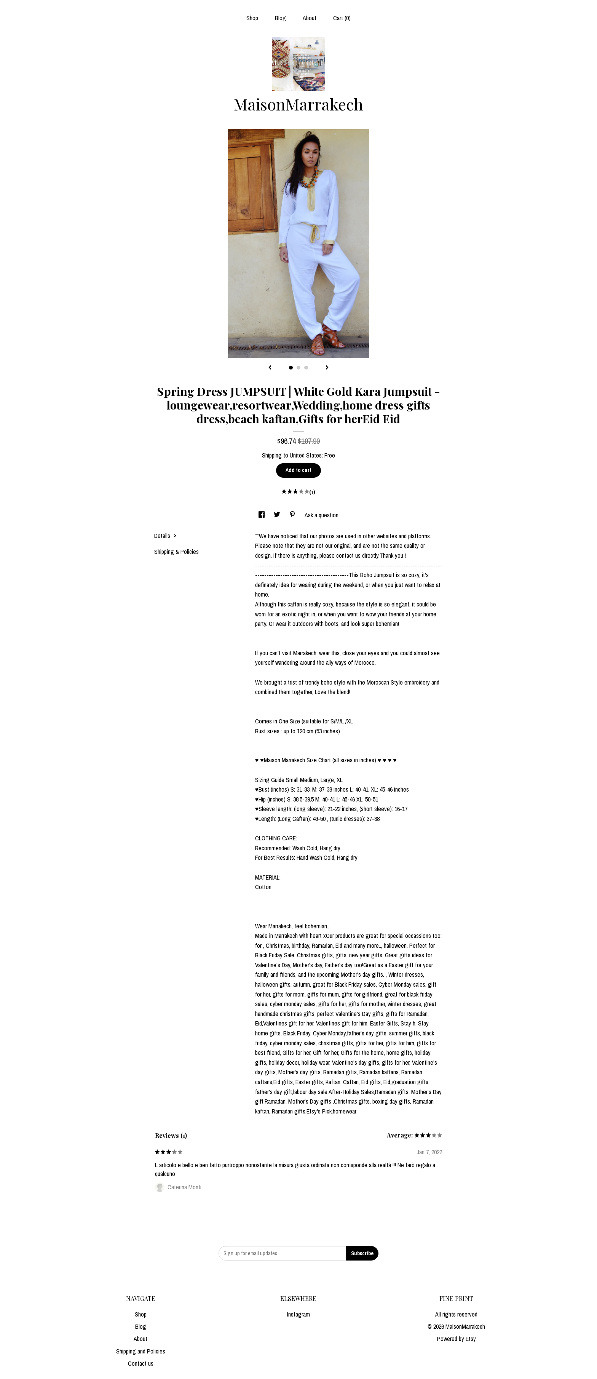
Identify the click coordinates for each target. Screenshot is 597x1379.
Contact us (140, 1363)
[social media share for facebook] (262, 515)
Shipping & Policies (176, 551)
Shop (252, 18)
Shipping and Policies (140, 1351)
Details (165, 535)
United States (306, 455)
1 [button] (291, 368)
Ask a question (321, 515)
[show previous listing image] (270, 368)
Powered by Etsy (456, 1338)
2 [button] (298, 368)
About (309, 18)
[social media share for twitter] (278, 515)
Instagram (298, 1314)
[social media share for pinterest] (293, 515)
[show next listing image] (327, 368)
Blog (280, 18)
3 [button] (306, 368)
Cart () (342, 18)
